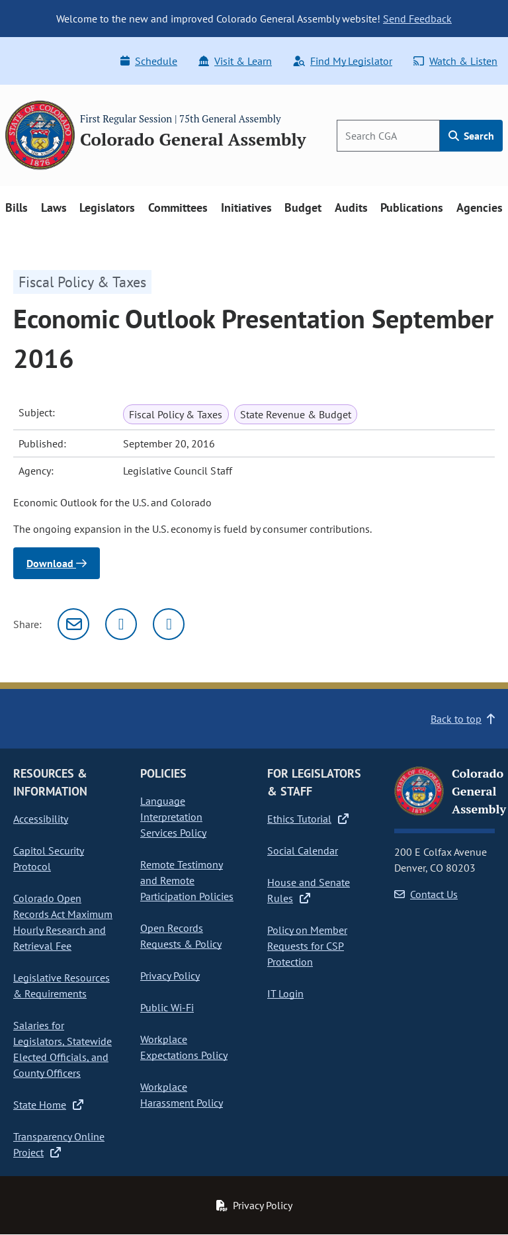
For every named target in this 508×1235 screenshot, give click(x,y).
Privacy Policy (170, 975)
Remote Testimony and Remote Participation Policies (186, 880)
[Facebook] (169, 624)
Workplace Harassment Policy (181, 1094)
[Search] (388, 136)
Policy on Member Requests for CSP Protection (307, 945)
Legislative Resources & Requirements (61, 985)
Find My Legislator (342, 61)
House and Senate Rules (308, 890)
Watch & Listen (455, 61)
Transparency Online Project (59, 1144)
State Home (48, 1104)
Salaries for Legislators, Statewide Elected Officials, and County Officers (62, 1049)
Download (56, 563)
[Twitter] (121, 624)
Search (471, 135)
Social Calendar (302, 850)
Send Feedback (417, 18)
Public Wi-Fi (167, 1007)
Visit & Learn (235, 61)
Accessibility (40, 818)
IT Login (285, 993)
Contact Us (426, 894)
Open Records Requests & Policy (181, 935)
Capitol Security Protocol (48, 858)
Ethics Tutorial (308, 818)
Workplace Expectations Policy (184, 1047)
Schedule (148, 61)
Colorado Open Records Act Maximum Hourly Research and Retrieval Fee (62, 922)
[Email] (73, 624)
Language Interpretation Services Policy (173, 816)
